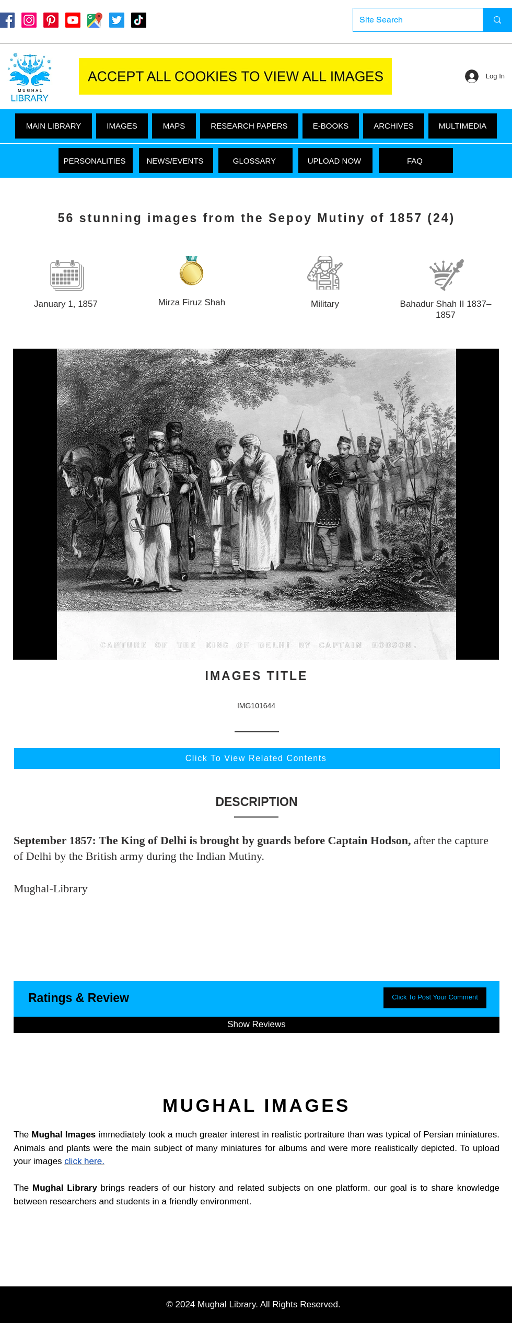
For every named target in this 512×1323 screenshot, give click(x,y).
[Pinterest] (51, 20)
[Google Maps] (94, 20)
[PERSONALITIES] (96, 160)
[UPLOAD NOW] (335, 160)
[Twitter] (116, 20)
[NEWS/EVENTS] (176, 160)
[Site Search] (410, 19)
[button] (462, 126)
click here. (84, 1161)
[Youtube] (72, 20)
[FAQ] (416, 160)
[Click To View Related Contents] (257, 758)
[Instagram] (29, 20)
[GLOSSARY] (255, 160)
